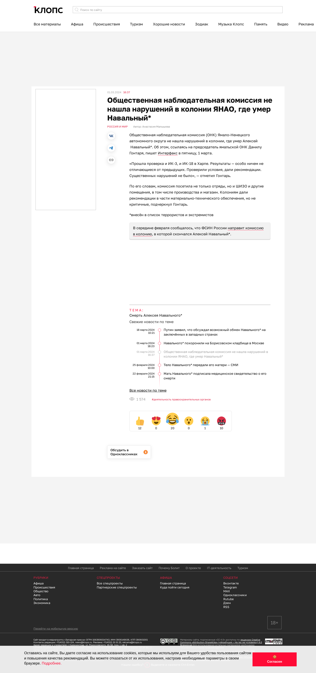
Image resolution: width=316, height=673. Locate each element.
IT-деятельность (219, 568)
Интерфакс (168, 153)
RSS (226, 607)
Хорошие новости (169, 24)
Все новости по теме (147, 390)
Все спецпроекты (110, 583)
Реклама (306, 24)
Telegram (230, 587)
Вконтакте (231, 583)
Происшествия (106, 24)
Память (260, 24)
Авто (36, 595)
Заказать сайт (142, 568)
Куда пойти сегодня (174, 587)
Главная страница (81, 568)
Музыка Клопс (231, 24)
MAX (226, 591)
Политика (40, 599)
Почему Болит (169, 568)
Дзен (227, 603)
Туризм (136, 24)
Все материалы (47, 24)
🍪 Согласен (274, 659)
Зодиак (201, 24)
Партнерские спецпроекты (117, 587)
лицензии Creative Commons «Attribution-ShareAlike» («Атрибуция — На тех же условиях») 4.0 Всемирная (221, 642)
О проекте (193, 568)
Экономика (41, 603)
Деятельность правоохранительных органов (182, 399)
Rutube (228, 599)
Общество (40, 591)
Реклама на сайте (113, 568)
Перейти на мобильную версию (55, 628)
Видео (282, 24)
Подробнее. (51, 663)
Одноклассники (235, 595)
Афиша (77, 24)
